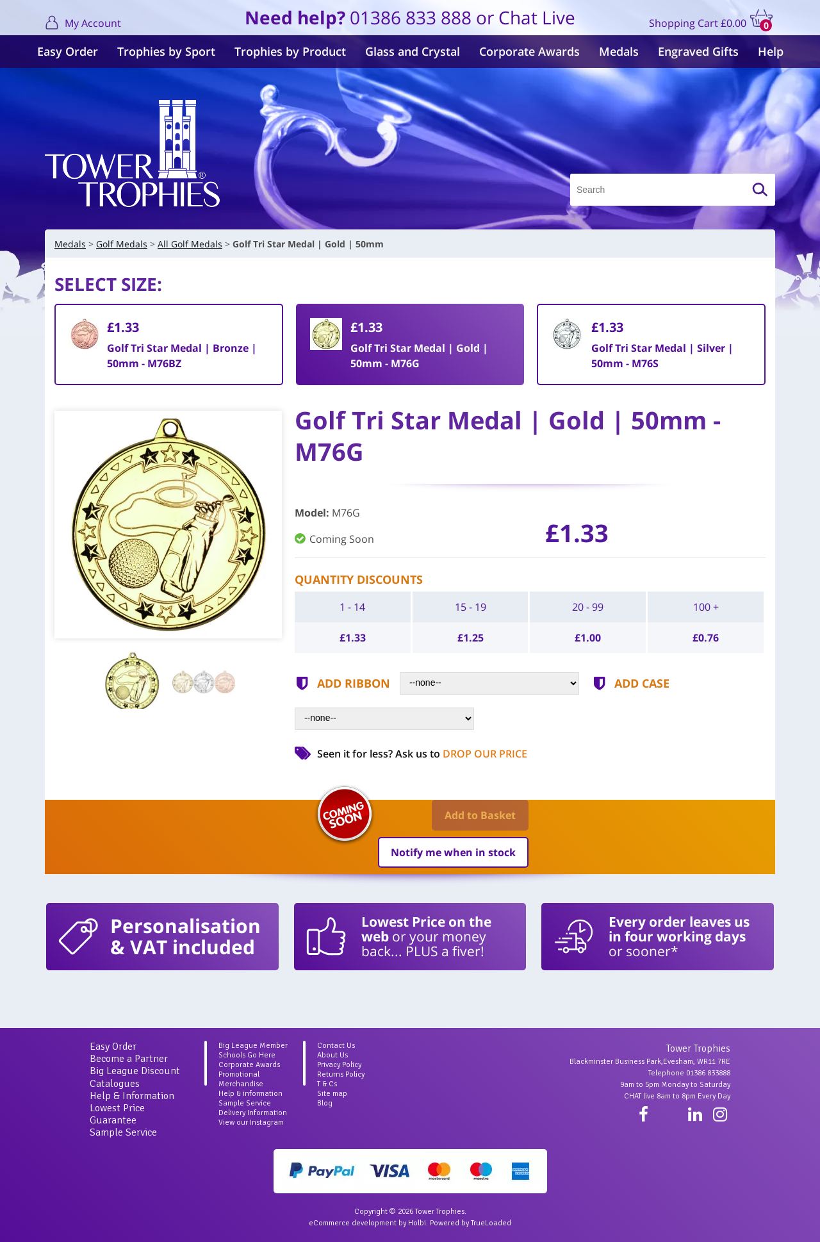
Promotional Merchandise (240, 1079)
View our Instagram (251, 1122)
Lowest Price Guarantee (117, 1114)
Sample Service (123, 1132)
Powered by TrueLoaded (470, 1223)
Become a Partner (129, 1058)
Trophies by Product (290, 51)
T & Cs (327, 1084)
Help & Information (132, 1095)
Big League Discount (135, 1070)
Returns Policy (341, 1074)
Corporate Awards (529, 51)
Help (770, 51)
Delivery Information (252, 1113)
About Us (332, 1055)
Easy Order (67, 51)
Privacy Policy (339, 1065)
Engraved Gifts (698, 51)
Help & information (250, 1093)
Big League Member (253, 1045)
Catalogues (115, 1083)
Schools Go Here (246, 1055)
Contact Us (336, 1045)
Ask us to (461, 754)
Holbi (417, 1223)
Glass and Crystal (412, 51)
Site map (332, 1093)
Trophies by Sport (166, 51)
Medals (619, 51)
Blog (324, 1103)
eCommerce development (353, 1223)
